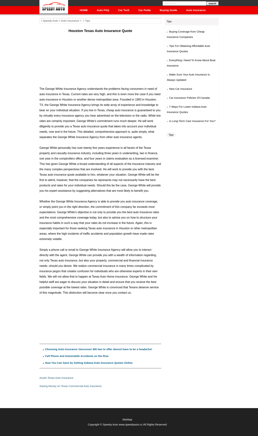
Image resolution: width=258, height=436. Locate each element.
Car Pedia (144, 10)
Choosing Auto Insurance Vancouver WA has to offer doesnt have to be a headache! (98, 349)
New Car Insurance (180, 88)
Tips (87, 20)
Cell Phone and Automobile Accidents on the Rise (77, 355)
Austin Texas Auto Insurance (56, 377)
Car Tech (123, 10)
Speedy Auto (50, 20)
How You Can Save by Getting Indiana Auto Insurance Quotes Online (89, 362)
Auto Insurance (196, 10)
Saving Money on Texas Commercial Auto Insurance (70, 386)
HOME (84, 10)
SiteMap (127, 419)
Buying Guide (168, 10)
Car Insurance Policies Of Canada (189, 97)
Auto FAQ (103, 10)
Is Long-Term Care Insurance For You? (192, 121)
